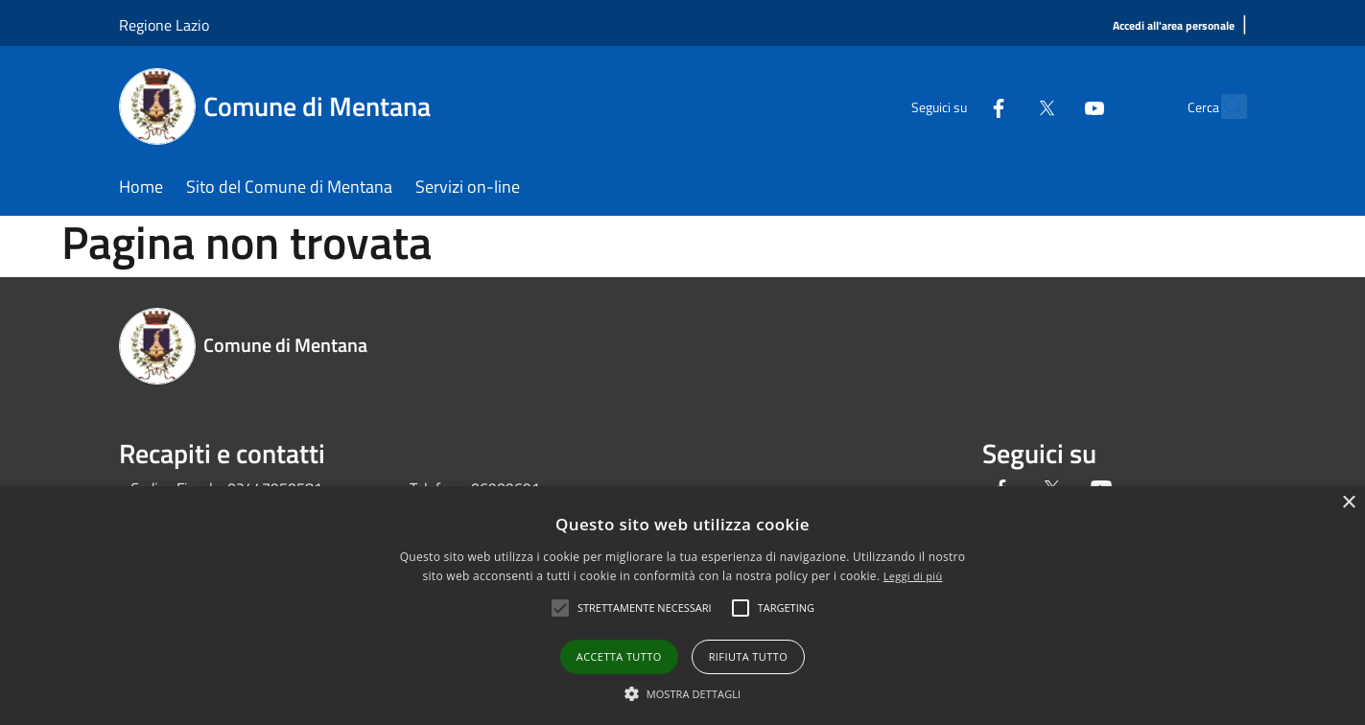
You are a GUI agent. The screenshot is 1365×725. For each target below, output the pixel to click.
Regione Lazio (164, 24)
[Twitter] (1005, 106)
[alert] (682, 605)
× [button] (1348, 503)
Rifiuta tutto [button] (748, 656)
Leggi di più (913, 576)
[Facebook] (957, 106)
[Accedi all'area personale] (1174, 26)
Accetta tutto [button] (619, 656)
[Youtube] (1053, 106)
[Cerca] (1224, 106)
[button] (682, 693)
